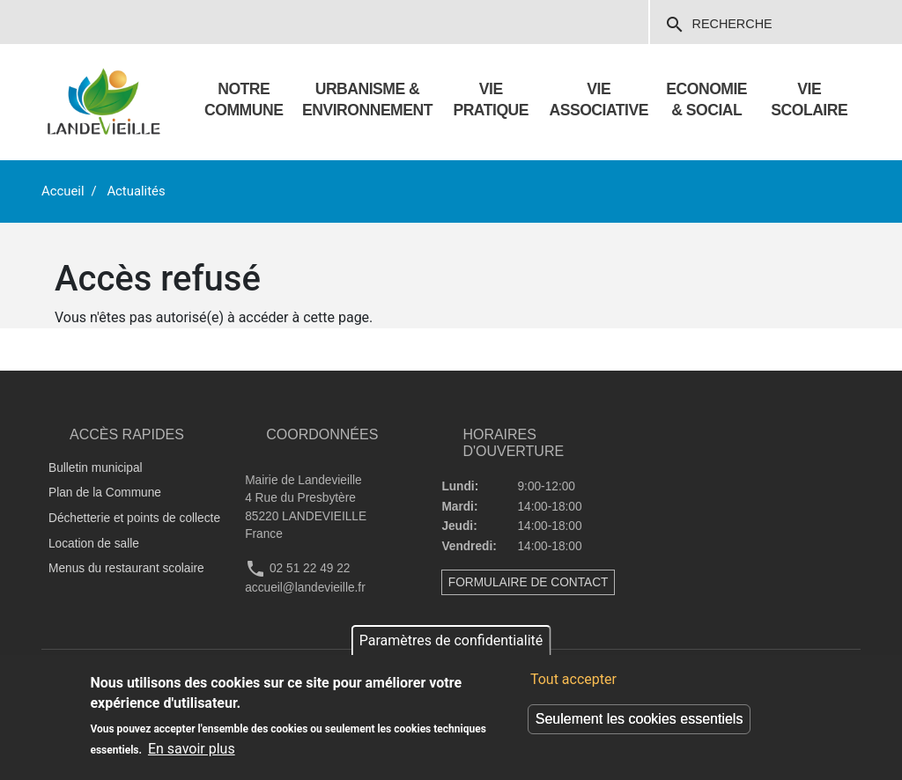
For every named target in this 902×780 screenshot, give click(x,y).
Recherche (718, 24)
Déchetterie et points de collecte (134, 518)
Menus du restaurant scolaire (126, 568)
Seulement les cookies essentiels (639, 718)
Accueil (63, 191)
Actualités (136, 191)
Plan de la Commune (104, 492)
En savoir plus (191, 748)
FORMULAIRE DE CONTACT (528, 582)
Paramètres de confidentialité (451, 640)
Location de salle (93, 543)
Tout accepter (573, 679)
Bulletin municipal (95, 468)
